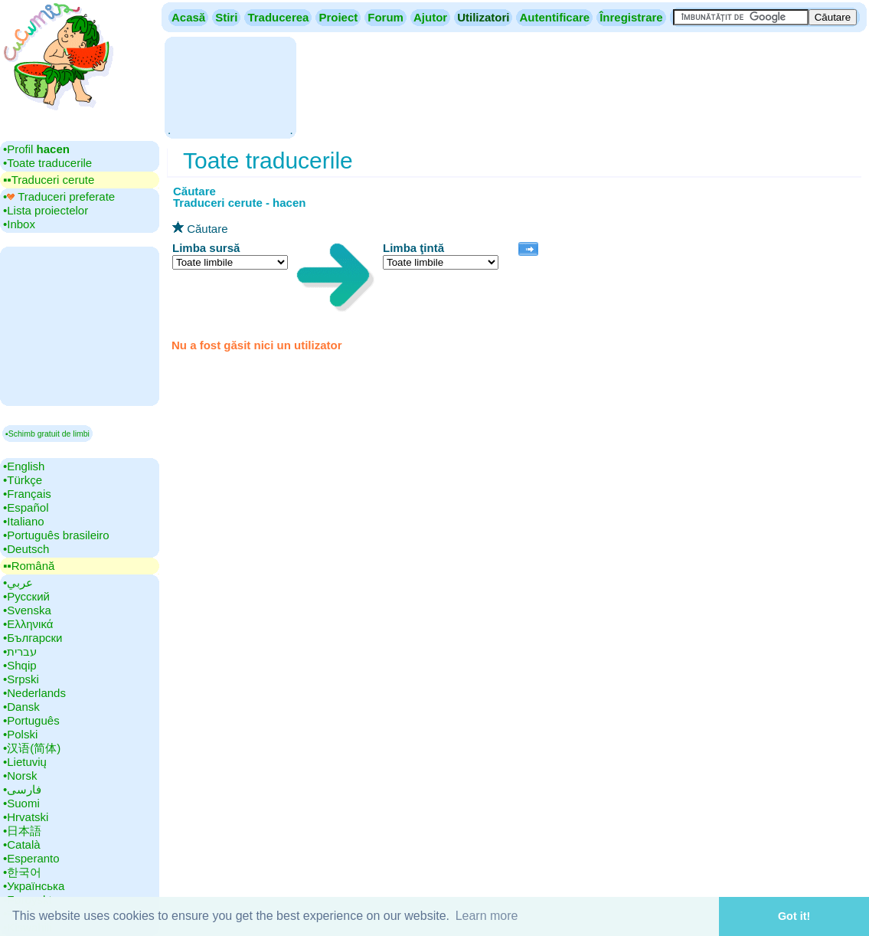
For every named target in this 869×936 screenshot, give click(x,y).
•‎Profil (36, 148)
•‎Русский (26, 596)
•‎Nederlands (34, 692)
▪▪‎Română (28, 565)
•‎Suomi (21, 803)
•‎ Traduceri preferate (59, 196)
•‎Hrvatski (25, 816)
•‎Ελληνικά (28, 623)
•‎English (23, 466)
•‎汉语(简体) (31, 747)
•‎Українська (33, 885)
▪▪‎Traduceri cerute (48, 179)
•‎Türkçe (22, 479)
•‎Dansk (21, 706)
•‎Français (27, 493)
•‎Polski (20, 734)
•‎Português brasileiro (56, 535)
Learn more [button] (487, 915)
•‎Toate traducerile (47, 162)
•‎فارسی (22, 789)
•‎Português (31, 720)
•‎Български (33, 637)
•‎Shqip (20, 665)
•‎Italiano (23, 521)
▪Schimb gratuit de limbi (47, 433)
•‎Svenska (27, 610)
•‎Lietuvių (25, 761)
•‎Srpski (21, 679)
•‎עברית (20, 651)
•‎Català (22, 844)
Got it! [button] (794, 916)
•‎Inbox (19, 224)
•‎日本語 (22, 830)
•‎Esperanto (31, 858)
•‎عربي (18, 582)
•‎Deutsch (26, 548)
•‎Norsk (20, 775)
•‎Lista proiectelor (45, 210)
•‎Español (25, 507)
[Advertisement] (230, 86)
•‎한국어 (22, 872)
